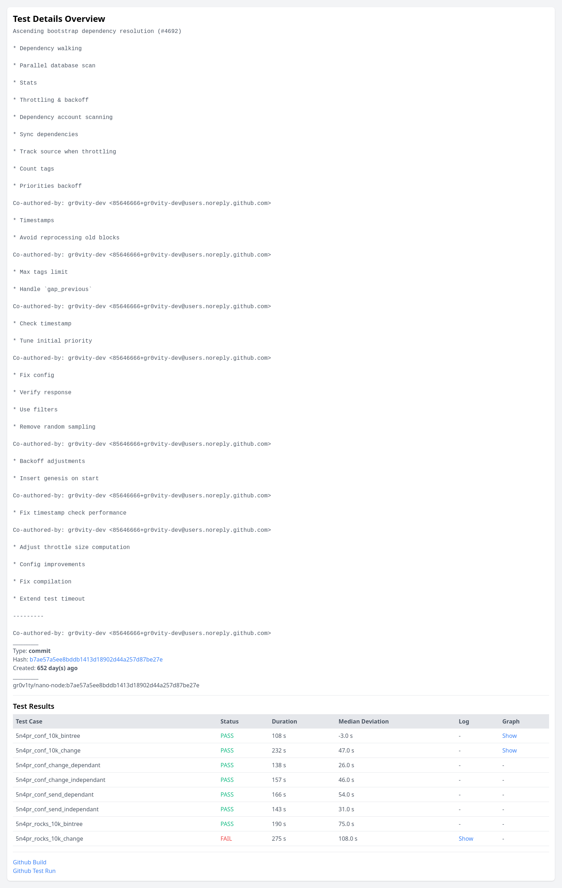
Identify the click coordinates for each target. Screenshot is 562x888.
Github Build (30, 862)
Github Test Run (34, 871)
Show (509, 736)
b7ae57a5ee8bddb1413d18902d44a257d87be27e (96, 659)
